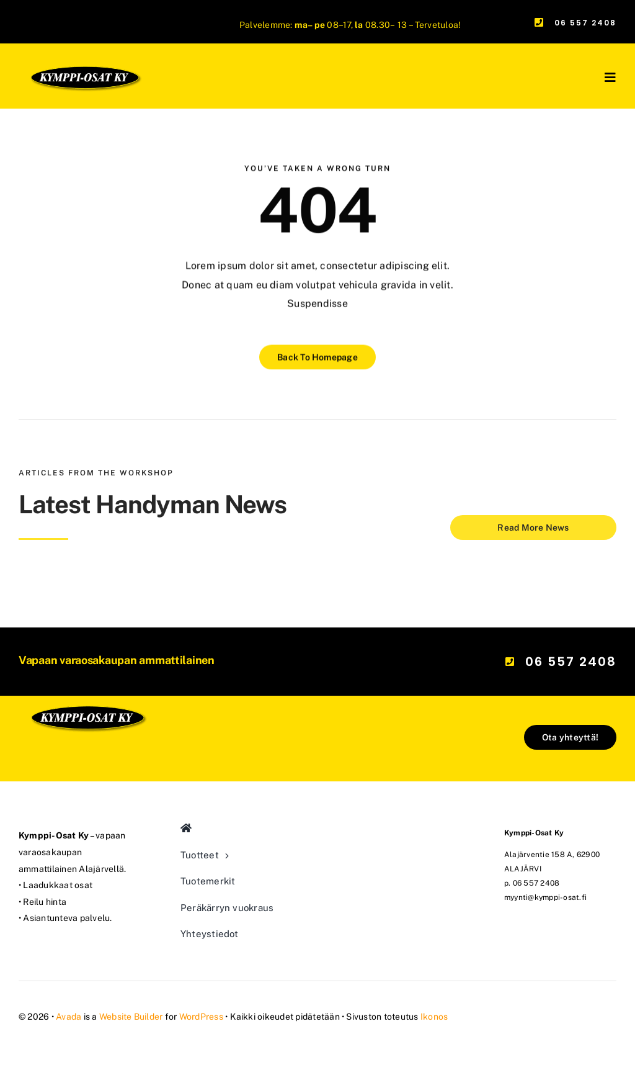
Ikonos (434, 1017)
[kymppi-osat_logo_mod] (87, 674)
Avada (68, 1017)
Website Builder (131, 1017)
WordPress (201, 1017)
